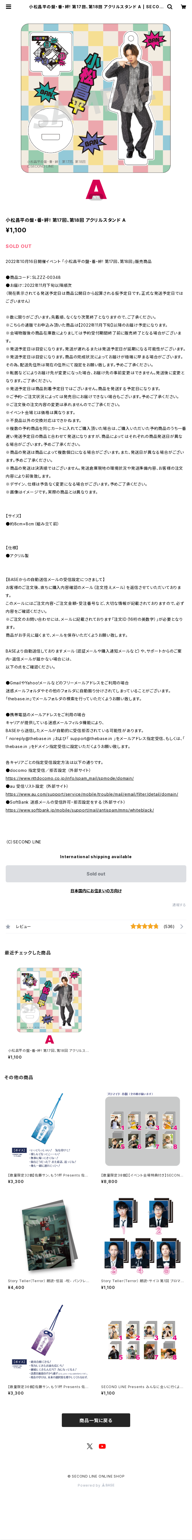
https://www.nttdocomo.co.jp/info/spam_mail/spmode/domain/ (70, 778)
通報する (179, 905)
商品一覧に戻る (96, 1420)
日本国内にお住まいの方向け (96, 890)
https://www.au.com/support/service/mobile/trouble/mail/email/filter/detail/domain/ (92, 794)
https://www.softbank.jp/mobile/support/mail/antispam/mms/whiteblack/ (80, 810)
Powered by (96, 1485)
